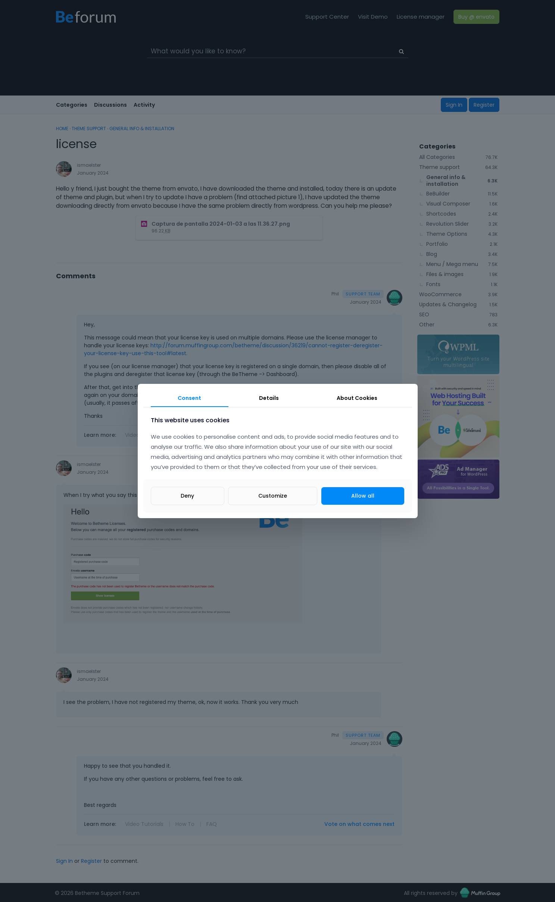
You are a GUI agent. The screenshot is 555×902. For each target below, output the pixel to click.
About (357, 398)
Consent (189, 398)
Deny (187, 495)
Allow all (362, 495)
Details (269, 398)
